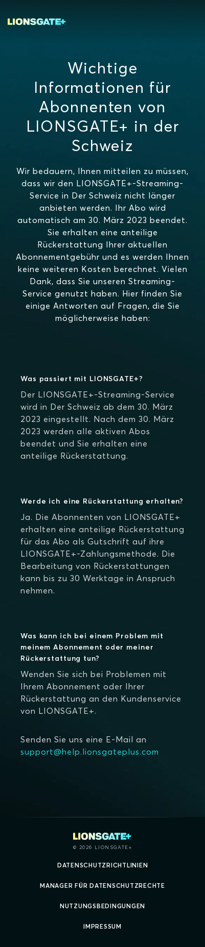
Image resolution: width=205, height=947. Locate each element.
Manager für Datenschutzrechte (102, 885)
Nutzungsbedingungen (102, 906)
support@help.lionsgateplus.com (89, 751)
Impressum (102, 926)
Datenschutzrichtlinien (102, 865)
